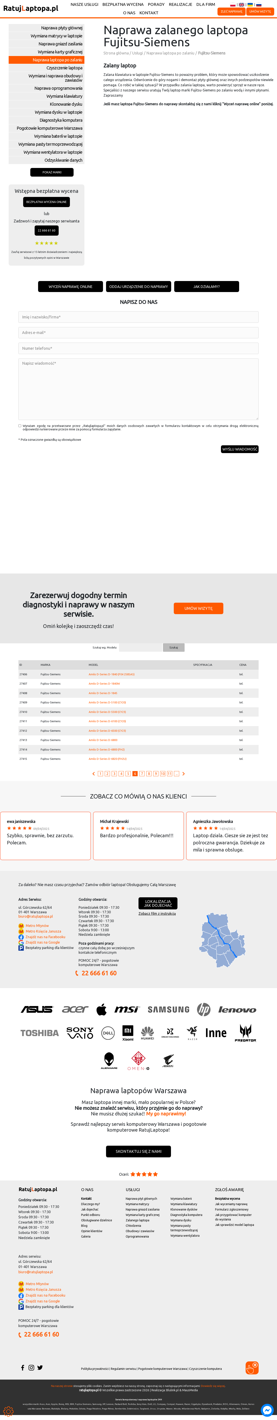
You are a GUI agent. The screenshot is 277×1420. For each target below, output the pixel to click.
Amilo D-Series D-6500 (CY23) (107, 734)
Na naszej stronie (62, 1391)
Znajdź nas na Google (43, 946)
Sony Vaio (142, 1409)
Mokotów (73, 1414)
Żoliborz (245, 1414)
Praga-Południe (94, 1414)
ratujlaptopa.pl (89, 1395)
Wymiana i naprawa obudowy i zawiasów (55, 78)
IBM (72, 1409)
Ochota (82, 1414)
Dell (150, 1409)
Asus (42, 1409)
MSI (67, 1409)
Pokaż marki (52, 172)
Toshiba (132, 1409)
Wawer (169, 1414)
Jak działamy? (210, 286)
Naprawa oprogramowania (58, 88)
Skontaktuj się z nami (138, 1155)
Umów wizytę (260, 11)
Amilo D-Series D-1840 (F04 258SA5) (112, 678)
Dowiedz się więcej (213, 1391)
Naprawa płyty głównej (61, 27)
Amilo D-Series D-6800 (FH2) (107, 753)
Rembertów (120, 1414)
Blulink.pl (172, 1395)
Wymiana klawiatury (64, 96)
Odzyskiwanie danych (63, 160)
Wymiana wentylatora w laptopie (53, 152)
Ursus (153, 1414)
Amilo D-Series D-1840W (104, 687)
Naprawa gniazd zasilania (60, 43)
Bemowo (46, 1414)
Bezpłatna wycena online (46, 202)
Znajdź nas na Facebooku (45, 941)
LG (154, 1409)
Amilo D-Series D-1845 (103, 696)
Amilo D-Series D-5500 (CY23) (107, 715)
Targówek (144, 1414)
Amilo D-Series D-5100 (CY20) (107, 706)
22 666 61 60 (46, 230)
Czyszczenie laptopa (64, 67)
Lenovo (110, 1409)
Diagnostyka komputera (61, 120)
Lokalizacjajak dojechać (158, 907)
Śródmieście (133, 1414)
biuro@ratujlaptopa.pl (35, 920)
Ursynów (161, 1414)
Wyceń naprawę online (67, 286)
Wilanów (186, 1414)
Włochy (232, 1414)
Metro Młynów (37, 930)
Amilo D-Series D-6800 (103, 744)
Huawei (179, 1409)
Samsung (96, 1409)
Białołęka (55, 1414)
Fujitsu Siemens (83, 1409)
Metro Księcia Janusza (43, 935)
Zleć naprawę (231, 11)
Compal (171, 1409)
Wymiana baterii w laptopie (58, 136)
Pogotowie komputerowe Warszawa (49, 128)
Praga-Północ (108, 1414)
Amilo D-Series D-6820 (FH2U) (108, 762)
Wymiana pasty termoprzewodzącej (50, 144)
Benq (61, 1409)
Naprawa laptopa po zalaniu (57, 59)
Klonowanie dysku (66, 104)
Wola (238, 1414)
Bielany (64, 1414)
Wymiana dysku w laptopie (58, 112)
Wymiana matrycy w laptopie (56, 35)
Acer (48, 1409)
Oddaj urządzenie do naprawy (138, 286)
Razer (187, 1409)
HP (104, 1409)
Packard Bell (121, 1409)
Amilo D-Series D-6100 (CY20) (107, 725)
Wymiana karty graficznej (60, 51)
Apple (54, 1409)
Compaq (161, 1409)
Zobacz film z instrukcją (157, 917)
